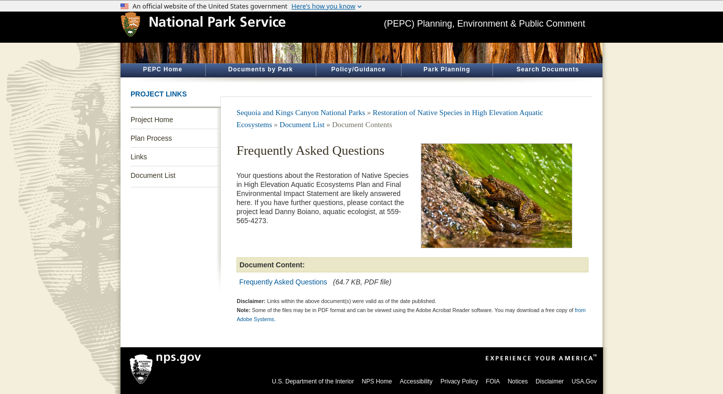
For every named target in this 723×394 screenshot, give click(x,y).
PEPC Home (162, 69)
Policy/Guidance (358, 69)
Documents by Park (260, 69)
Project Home (152, 120)
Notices (518, 381)
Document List (153, 175)
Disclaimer (550, 381)
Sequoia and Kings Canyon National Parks (300, 113)
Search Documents (548, 69)
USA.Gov (583, 381)
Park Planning (446, 69)
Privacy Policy (459, 381)
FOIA (493, 381)
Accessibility (416, 381)
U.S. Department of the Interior (313, 381)
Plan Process (151, 138)
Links (139, 157)
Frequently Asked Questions (283, 282)
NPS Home (377, 381)
